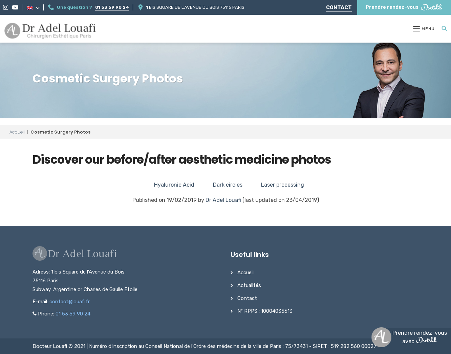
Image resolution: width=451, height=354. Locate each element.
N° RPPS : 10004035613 (265, 311)
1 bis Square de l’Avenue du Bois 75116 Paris (195, 7)
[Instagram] (5, 7)
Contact (339, 7)
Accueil (17, 132)
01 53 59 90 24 (112, 7)
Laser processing (282, 185)
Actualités (249, 285)
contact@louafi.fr (69, 302)
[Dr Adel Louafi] (51, 31)
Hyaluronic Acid (174, 185)
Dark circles (227, 185)
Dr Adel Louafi (223, 200)
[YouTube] (15, 7)
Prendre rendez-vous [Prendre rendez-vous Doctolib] (404, 7)
